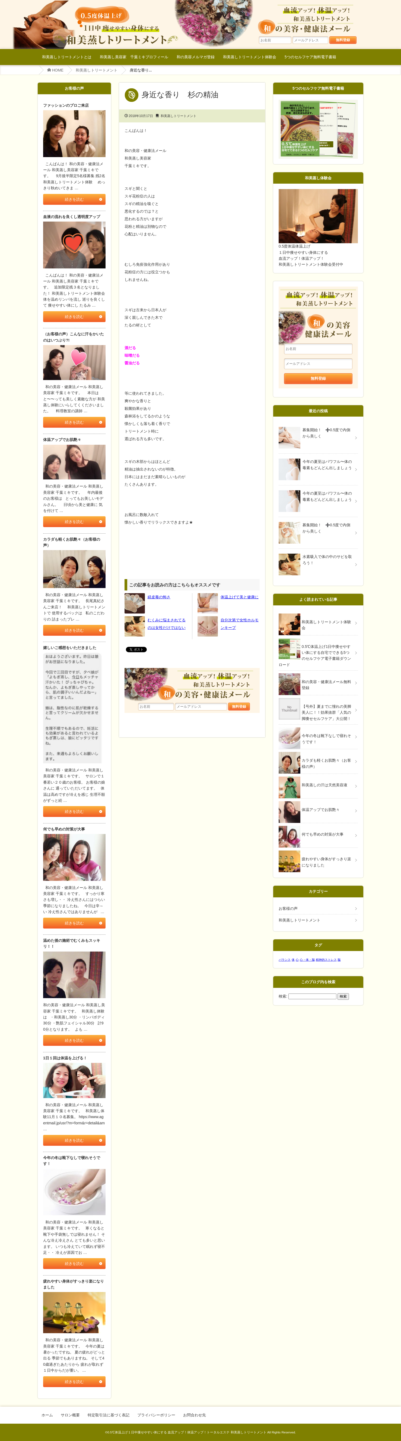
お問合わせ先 (194, 1415)
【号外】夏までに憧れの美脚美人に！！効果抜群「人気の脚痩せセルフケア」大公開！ (326, 712)
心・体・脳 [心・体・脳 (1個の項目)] (307, 959)
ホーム (47, 1415)
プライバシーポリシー (156, 1415)
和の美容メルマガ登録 (196, 56)
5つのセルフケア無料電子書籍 (310, 56)
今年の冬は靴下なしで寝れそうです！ (326, 739)
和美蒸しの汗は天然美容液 (324, 785)
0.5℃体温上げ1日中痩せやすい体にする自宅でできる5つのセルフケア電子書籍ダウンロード (315, 655)
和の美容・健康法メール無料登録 (326, 685)
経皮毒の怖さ (159, 597)
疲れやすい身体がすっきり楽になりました (326, 862)
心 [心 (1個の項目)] (297, 959)
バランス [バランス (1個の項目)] (285, 959)
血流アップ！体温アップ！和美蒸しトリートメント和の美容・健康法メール (309, 19)
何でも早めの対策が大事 (322, 834)
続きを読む (74, 199)
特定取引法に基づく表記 (108, 1415)
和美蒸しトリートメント (96, 70)
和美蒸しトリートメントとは (66, 56)
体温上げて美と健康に (240, 597)
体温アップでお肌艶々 (321, 809)
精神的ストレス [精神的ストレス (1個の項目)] (326, 959)
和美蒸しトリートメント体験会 (249, 56)
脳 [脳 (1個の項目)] (339, 959)
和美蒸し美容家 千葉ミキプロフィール (134, 56)
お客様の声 (288, 908)
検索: (283, 996)
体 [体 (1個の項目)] (293, 959)
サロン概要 (70, 1415)
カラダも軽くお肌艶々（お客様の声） (326, 763)
